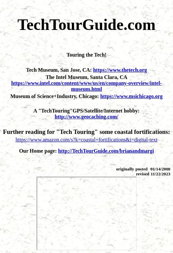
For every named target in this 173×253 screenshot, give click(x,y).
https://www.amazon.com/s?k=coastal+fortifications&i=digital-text (86, 139)
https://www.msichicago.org (131, 96)
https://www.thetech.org (120, 70)
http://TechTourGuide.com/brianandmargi (106, 151)
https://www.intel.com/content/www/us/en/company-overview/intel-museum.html (86, 86)
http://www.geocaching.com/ (86, 116)
